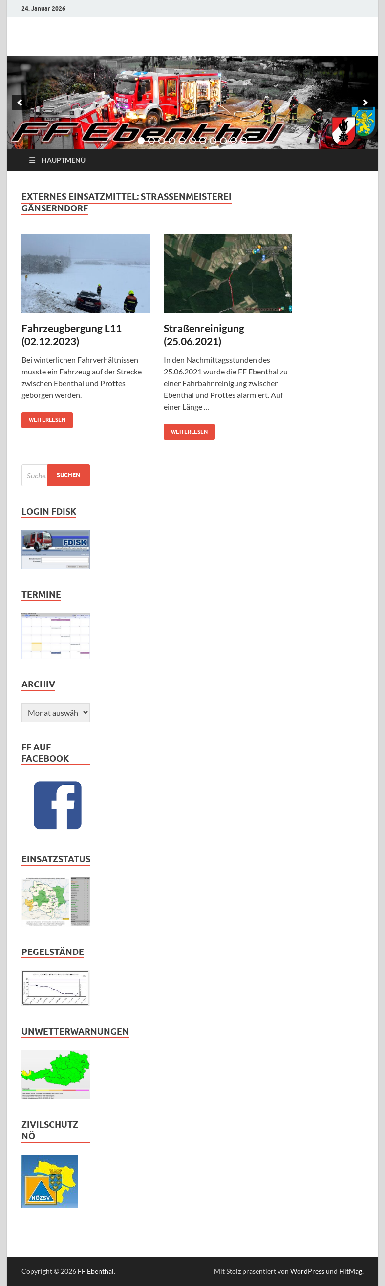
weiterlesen (43, 417)
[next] (365, 102)
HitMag (350, 1271)
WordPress (307, 1271)
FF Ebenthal (96, 1271)
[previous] (19, 102)
